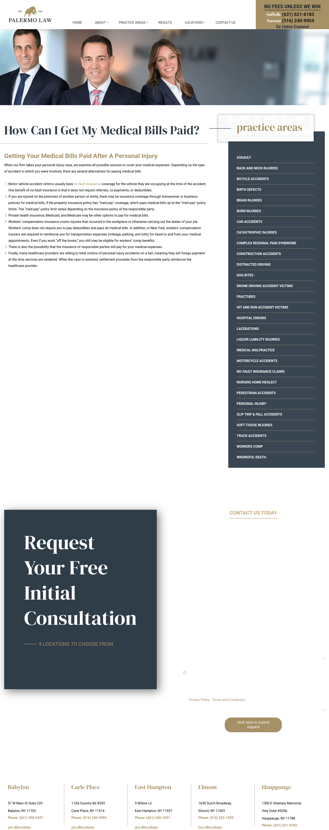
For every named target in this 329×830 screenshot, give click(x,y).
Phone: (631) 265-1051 (152, 818)
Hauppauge (276, 787)
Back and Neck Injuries (257, 168)
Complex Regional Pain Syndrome (266, 243)
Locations (194, 23)
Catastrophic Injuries (257, 232)
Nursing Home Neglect (257, 382)
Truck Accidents (251, 436)
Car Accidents (249, 222)
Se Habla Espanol (292, 26)
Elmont (207, 787)
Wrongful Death (251, 457)
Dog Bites (245, 275)
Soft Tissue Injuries (254, 425)
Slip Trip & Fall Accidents (259, 414)
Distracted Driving (254, 265)
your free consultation (229, 91)
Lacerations (248, 329)
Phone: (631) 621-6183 (279, 825)
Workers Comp (250, 446)
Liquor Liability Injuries (258, 339)
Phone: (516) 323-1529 (216, 818)
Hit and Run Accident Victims (262, 307)
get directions (19, 827)
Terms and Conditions (228, 700)
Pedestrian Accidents (256, 393)
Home (77, 23)
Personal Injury (251, 404)
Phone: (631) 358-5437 (25, 818)
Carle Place (85, 787)
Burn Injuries (249, 211)
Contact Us (225, 23)
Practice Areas (132, 23)
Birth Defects (249, 190)
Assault (244, 157)
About (100, 23)
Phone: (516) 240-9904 (89, 818)
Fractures (246, 297)
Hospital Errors (251, 318)
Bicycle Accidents (253, 179)
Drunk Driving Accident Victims (265, 286)
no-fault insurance (87, 184)
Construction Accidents (259, 254)
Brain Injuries (249, 200)
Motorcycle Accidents (257, 361)
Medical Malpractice (256, 350)
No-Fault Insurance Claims (261, 372)
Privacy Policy (199, 700)
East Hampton (153, 787)
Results (165, 23)
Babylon (18, 787)
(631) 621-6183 (298, 14)
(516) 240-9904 (298, 20)
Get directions (210, 827)
